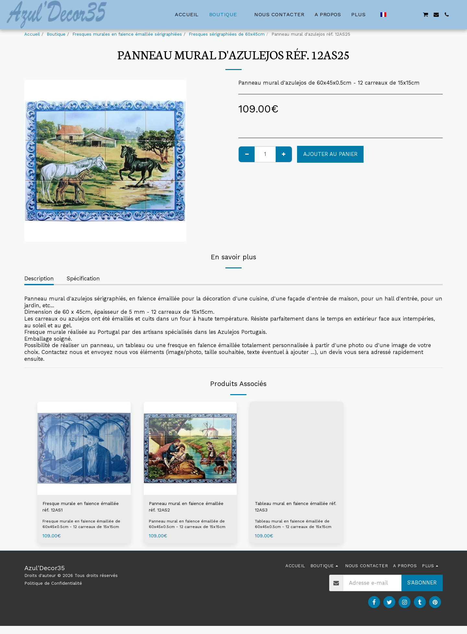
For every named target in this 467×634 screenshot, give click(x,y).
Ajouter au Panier (330, 154)
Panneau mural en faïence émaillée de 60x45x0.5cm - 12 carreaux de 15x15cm (189, 529)
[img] (84, 448)
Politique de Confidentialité (53, 591)
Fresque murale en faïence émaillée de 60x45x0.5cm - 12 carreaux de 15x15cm (80, 529)
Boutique (56, 34)
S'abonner (422, 590)
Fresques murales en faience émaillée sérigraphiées (127, 34)
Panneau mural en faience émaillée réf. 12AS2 (183, 508)
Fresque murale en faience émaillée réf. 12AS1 (77, 508)
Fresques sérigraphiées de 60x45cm (227, 34)
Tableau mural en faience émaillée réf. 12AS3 (288, 508)
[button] (394, 14)
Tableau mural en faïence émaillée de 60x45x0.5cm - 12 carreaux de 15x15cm (295, 529)
